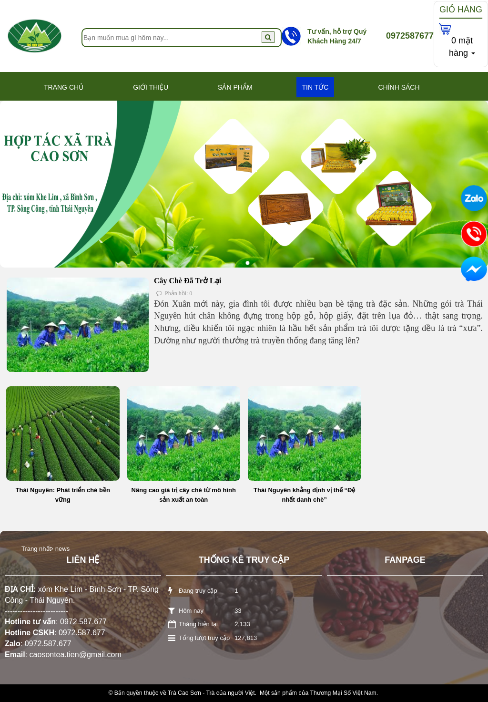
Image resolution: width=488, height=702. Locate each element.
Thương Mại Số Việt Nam (343, 693)
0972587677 (410, 36)
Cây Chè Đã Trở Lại (187, 281)
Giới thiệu (150, 87)
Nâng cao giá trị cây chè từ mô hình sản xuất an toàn (184, 494)
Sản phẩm (235, 87)
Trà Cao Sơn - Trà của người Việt (211, 693)
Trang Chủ (63, 87)
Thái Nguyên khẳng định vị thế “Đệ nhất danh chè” (304, 494)
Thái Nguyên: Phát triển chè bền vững (63, 494)
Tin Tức (315, 87)
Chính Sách (398, 87)
